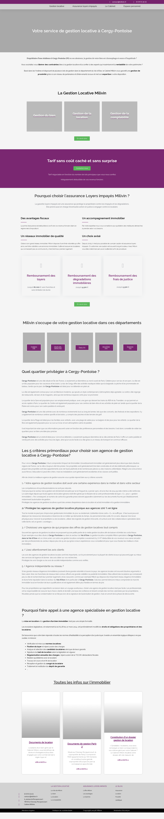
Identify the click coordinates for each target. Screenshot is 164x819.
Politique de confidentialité (62, 817)
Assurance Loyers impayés (95, 789)
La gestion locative (60, 789)
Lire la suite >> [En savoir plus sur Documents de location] (40, 764)
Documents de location (41, 743)
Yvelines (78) (34, 348)
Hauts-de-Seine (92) (58, 348)
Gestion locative (56, 6)
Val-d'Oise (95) (106, 348)
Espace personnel (132, 6)
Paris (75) (82, 349)
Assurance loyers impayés (84, 6)
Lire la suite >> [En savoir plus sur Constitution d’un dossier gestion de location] (123, 765)
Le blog (118, 789)
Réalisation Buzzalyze (122, 817)
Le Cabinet (110, 6)
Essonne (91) (130, 348)
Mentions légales (28, 817)
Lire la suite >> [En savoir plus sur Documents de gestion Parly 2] (82, 771)
